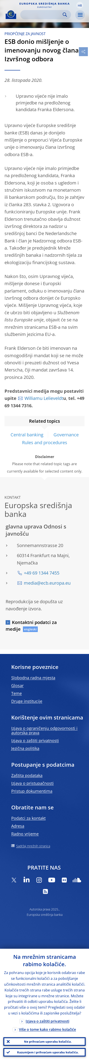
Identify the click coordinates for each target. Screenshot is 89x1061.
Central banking (27, 435)
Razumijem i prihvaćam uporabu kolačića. (48, 1052)
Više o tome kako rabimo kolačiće (47, 1029)
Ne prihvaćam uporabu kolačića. (48, 1042)
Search (65, 15)
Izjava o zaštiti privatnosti (35, 740)
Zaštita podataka (26, 775)
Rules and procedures (44, 442)
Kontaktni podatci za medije (31, 625)
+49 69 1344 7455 (41, 573)
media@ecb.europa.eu (47, 583)
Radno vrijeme (25, 833)
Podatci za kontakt (28, 818)
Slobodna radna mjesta (33, 677)
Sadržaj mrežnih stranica (33, 846)
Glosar (17, 685)
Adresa (17, 826)
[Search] (42, 15)
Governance (66, 435)
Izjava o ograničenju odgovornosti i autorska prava (44, 730)
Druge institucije (26, 701)
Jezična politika (25, 748)
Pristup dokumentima (31, 791)
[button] (79, 5)
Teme (16, 693)
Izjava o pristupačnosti (32, 783)
